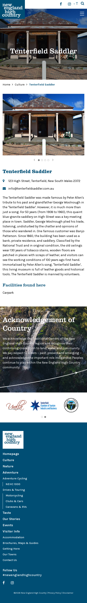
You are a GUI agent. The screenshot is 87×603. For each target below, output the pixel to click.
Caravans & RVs (16, 506)
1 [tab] (39, 160)
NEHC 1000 (13, 484)
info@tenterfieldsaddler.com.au (31, 188)
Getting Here (11, 548)
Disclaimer (68, 593)
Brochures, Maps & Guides (20, 543)
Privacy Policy (54, 593)
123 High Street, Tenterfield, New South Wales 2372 (44, 181)
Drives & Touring (14, 489)
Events (8, 525)
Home (6, 84)
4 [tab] (48, 160)
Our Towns (9, 554)
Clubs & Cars (14, 501)
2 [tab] (42, 160)
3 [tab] (45, 160)
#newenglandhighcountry (22, 575)
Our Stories (11, 519)
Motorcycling (14, 495)
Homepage (11, 454)
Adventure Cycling (15, 478)
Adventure (10, 472)
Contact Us (10, 560)
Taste (7, 513)
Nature (8, 466)
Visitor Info (11, 531)
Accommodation (13, 537)
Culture (20, 84)
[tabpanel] (43, 124)
